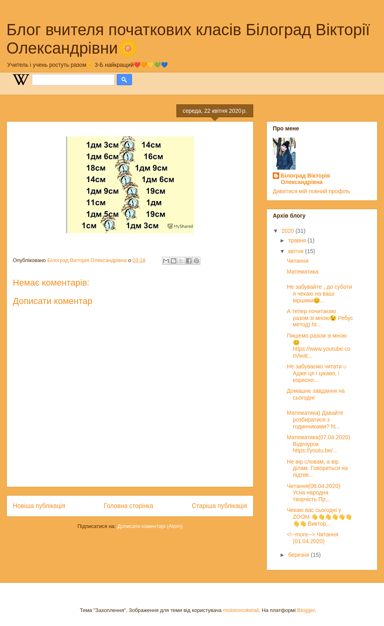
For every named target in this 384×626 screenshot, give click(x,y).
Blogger (306, 610)
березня (299, 555)
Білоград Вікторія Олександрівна (305, 178)
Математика (302, 271)
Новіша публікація (39, 505)
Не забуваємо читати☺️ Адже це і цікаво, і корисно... (317, 373)
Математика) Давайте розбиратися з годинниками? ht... (315, 420)
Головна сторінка (129, 505)
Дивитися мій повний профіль (311, 191)
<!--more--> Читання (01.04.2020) (312, 537)
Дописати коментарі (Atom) (149, 526)
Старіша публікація (219, 505)
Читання (297, 261)
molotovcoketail (241, 610)
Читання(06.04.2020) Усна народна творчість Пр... (313, 493)
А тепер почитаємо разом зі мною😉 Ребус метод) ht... (320, 318)
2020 (289, 231)
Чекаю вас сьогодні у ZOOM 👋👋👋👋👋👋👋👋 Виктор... (319, 517)
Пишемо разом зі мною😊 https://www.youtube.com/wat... (318, 345)
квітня (296, 251)
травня (298, 240)
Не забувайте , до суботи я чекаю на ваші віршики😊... (319, 294)
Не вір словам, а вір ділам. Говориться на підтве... (317, 468)
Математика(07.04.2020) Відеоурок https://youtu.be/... (318, 444)
